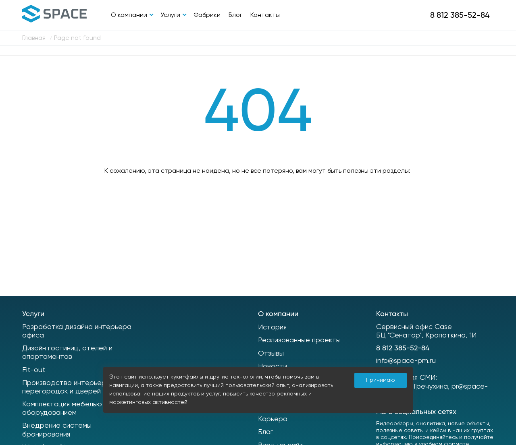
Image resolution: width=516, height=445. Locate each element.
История (272, 327)
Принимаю (380, 380)
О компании (129, 15)
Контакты (265, 15)
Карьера (272, 419)
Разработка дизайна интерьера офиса (76, 331)
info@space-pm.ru (406, 360)
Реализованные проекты (299, 340)
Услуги (170, 15)
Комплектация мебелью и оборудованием (65, 409)
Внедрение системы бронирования (57, 430)
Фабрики (207, 15)
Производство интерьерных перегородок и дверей (70, 387)
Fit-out (34, 370)
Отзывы (271, 353)
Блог (235, 15)
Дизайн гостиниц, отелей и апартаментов (67, 353)
